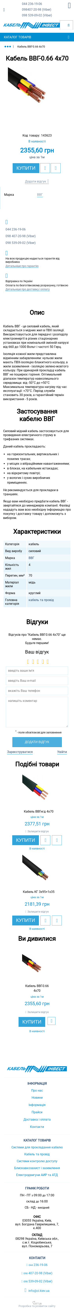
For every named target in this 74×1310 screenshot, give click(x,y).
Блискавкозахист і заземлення (37, 1168)
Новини (37, 1097)
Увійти (62, 752)
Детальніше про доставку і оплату (28, 289)
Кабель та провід (37, 1154)
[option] (37, 96)
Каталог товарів (17, 37)
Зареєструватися (20, 752)
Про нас (37, 1090)
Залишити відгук (38, 831)
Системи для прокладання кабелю (37, 1147)
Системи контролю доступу (37, 1161)
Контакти (37, 1127)
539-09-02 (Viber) (37, 15)
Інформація (37, 1105)
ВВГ (40, 195)
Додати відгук (35, 181)
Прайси (37, 1112)
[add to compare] (56, 168)
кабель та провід (41, 600)
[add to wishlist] (45, 168)
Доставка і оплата (37, 1119)
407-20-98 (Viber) (36, 10)
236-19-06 (32, 4)
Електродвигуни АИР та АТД (37, 1175)
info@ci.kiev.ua (37, 1290)
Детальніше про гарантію (22, 266)
